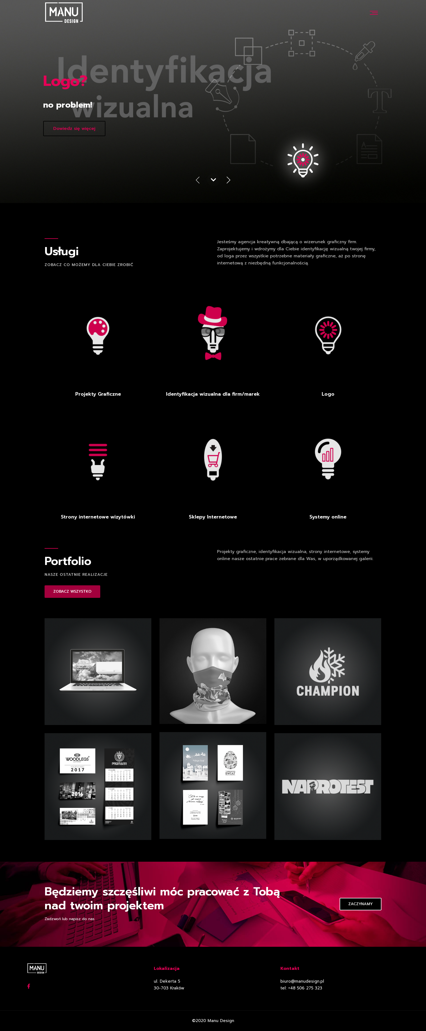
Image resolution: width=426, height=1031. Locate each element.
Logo (328, 394)
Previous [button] (197, 180)
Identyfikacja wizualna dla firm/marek (213, 394)
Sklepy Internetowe (213, 517)
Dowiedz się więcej (74, 128)
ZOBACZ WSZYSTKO (72, 591)
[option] (213, 101)
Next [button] (228, 180)
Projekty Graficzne (98, 394)
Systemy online (327, 517)
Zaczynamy (360, 904)
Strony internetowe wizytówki (98, 517)
